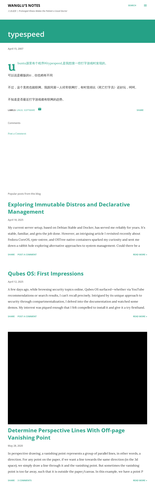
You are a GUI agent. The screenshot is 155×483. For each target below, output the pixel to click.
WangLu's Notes (24, 5)
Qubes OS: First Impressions (46, 273)
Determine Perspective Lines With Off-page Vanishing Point (66, 434)
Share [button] (140, 110)
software (29, 110)
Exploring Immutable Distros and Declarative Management (69, 208)
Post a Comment (17, 133)
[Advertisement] (77, 166)
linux (20, 110)
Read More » (140, 254)
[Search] (132, 5)
